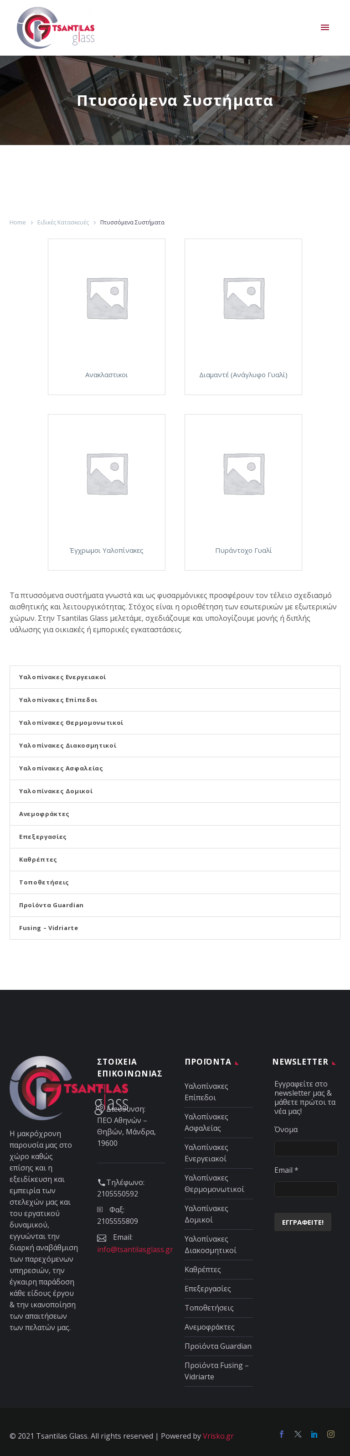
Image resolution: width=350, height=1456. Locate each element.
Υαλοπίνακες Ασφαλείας (61, 768)
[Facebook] (281, 1434)
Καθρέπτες (38, 859)
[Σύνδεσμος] (106, 297)
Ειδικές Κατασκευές (63, 222)
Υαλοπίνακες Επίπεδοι (58, 700)
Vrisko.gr (218, 1436)
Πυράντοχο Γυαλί (243, 550)
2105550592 (117, 1194)
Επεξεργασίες (43, 836)
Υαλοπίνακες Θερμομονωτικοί (71, 722)
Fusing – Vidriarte (48, 928)
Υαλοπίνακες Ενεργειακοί (62, 677)
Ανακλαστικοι (106, 374)
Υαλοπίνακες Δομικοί (56, 791)
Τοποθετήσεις (44, 882)
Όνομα (286, 1129)
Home (18, 222)
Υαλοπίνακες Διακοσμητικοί (67, 745)
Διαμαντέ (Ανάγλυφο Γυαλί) (243, 374)
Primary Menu (325, 27)
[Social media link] (298, 1434)
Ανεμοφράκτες (44, 814)
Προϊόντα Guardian (51, 905)
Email (286, 1170)
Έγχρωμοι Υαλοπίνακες (107, 550)
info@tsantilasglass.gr (135, 1249)
